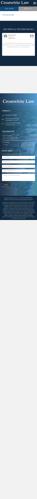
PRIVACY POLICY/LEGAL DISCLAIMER (15, 199)
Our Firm (5, 144)
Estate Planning (7, 135)
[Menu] (34, 3)
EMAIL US (28, 9)
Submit (6, 185)
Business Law (6, 142)
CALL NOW (9, 9)
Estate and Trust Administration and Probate (15, 140)
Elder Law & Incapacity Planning (11, 138)
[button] (3, 44)
